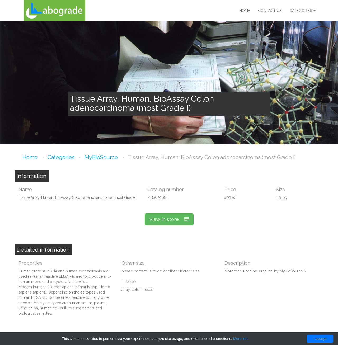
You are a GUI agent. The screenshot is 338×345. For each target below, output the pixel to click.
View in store (169, 219)
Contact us (269, 10)
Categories (302, 10)
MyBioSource (101, 157)
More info (240, 339)
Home (244, 10)
